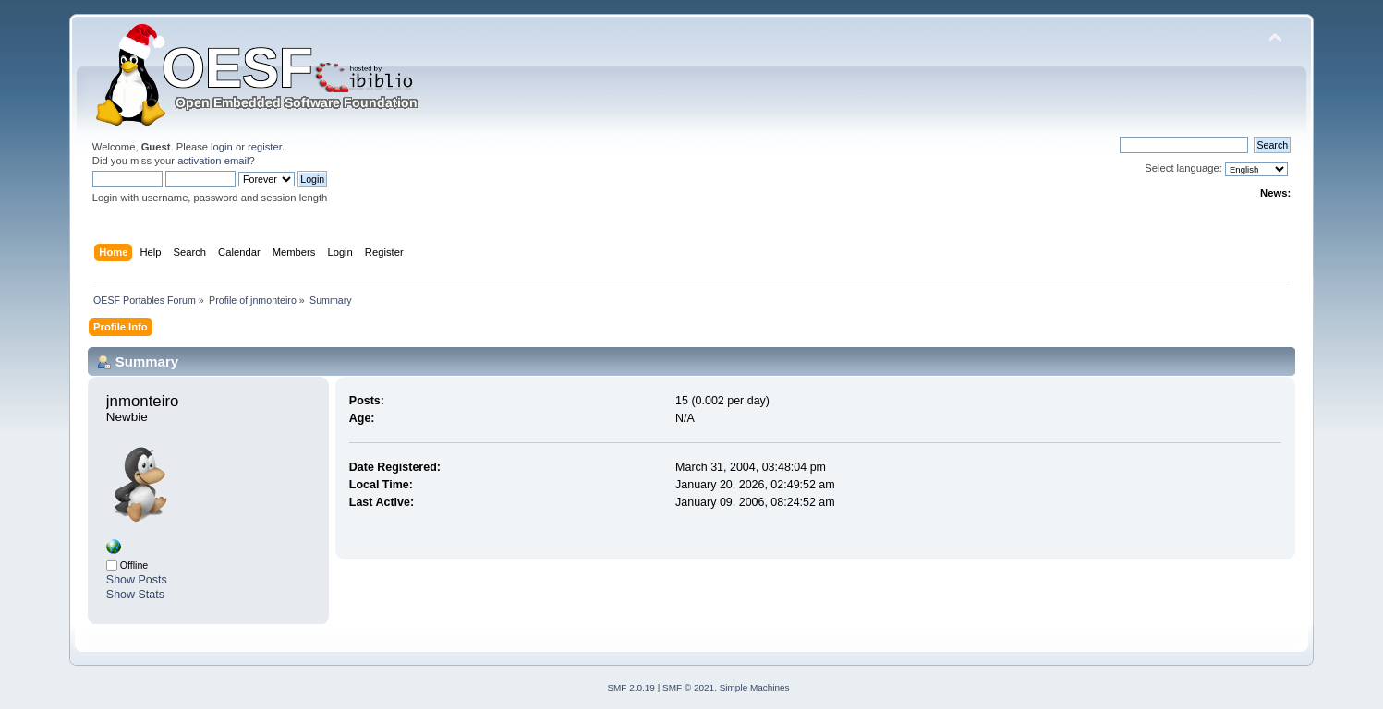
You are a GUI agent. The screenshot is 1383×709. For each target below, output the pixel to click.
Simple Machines (755, 687)
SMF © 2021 (688, 687)
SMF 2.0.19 (631, 687)
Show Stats (135, 594)
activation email (213, 160)
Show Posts (136, 579)
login (222, 146)
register (265, 146)
